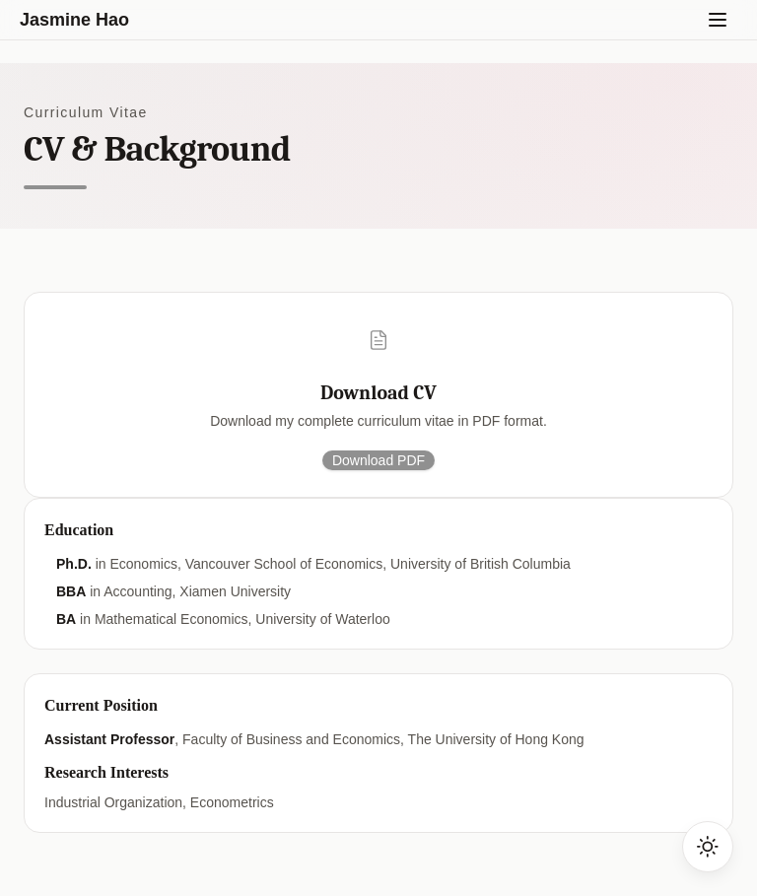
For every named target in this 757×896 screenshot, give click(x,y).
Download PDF (378, 460)
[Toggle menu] (717, 19)
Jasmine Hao (74, 20)
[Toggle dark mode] (707, 846)
